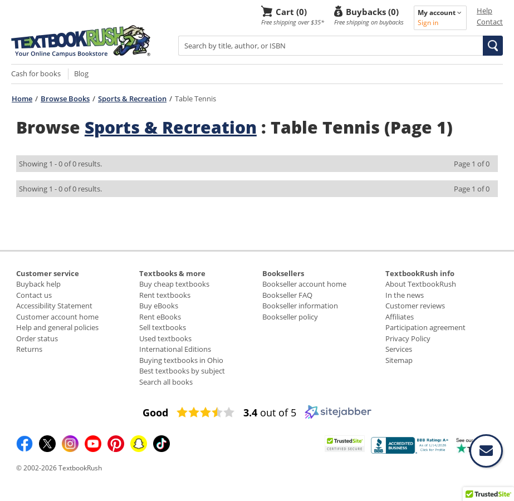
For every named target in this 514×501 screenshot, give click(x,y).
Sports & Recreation (132, 99)
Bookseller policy (290, 317)
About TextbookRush (420, 284)
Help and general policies (57, 327)
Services (398, 349)
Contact (490, 22)
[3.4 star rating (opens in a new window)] (206, 412)
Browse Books (65, 99)
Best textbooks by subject (182, 371)
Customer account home (57, 317)
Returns (29, 349)
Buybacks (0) (372, 11)
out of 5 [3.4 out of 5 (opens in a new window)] (269, 412)
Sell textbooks (162, 327)
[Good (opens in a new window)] (155, 412)
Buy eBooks (158, 306)
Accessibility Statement (54, 306)
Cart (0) (291, 11)
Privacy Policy (407, 338)
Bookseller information (300, 306)
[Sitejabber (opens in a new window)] (338, 416)
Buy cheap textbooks (174, 284)
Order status (37, 338)
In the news (404, 295)
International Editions (175, 349)
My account (440, 12)
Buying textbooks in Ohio (181, 360)
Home (22, 99)
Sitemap (399, 360)
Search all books (166, 382)
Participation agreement (425, 327)
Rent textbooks (164, 295)
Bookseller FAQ (287, 295)
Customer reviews (415, 306)
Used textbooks (165, 338)
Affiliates (399, 317)
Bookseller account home (304, 284)
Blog (81, 73)
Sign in (428, 22)
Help (484, 11)
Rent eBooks (160, 317)
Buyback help (38, 284)
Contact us (34, 295)
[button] (493, 46)
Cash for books (36, 73)
